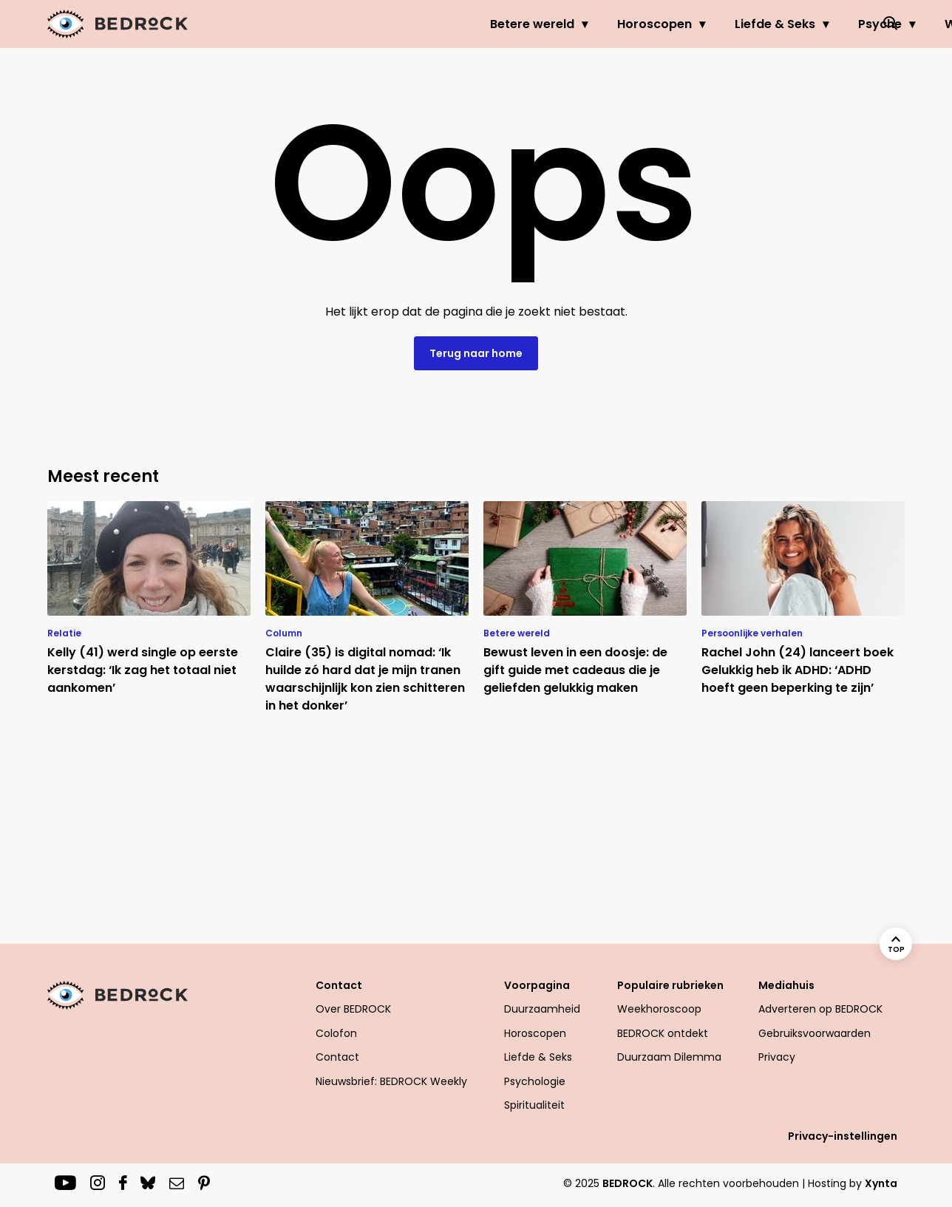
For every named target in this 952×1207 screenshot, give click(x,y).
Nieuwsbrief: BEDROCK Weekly (391, 1081)
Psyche (733, 24)
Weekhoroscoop (659, 1009)
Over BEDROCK (353, 1009)
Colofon (336, 1033)
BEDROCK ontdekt (662, 1033)
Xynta (881, 1183)
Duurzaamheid (542, 1009)
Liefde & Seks (628, 24)
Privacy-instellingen (842, 1136)
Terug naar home (476, 353)
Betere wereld (385, 24)
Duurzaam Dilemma (669, 1057)
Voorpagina (537, 985)
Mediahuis (786, 985)
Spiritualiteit (534, 1105)
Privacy (776, 1057)
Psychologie (534, 1081)
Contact (339, 985)
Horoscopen (507, 24)
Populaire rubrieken (670, 985)
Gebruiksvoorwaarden (814, 1033)
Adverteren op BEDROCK (820, 1009)
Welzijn (819, 24)
